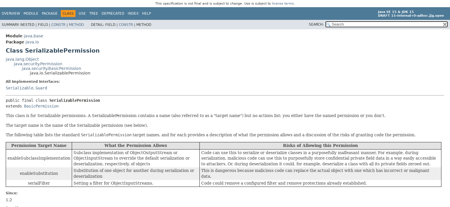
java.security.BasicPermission (51, 68)
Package (50, 14)
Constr (58, 25)
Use (82, 14)
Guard (41, 88)
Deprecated (113, 14)
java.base (33, 36)
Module (31, 14)
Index (133, 14)
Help (146, 14)
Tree (93, 14)
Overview (11, 14)
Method (76, 25)
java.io (32, 42)
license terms (283, 3)
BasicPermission (41, 106)
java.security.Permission (38, 64)
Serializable (19, 88)
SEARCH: (316, 24)
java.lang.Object (22, 59)
